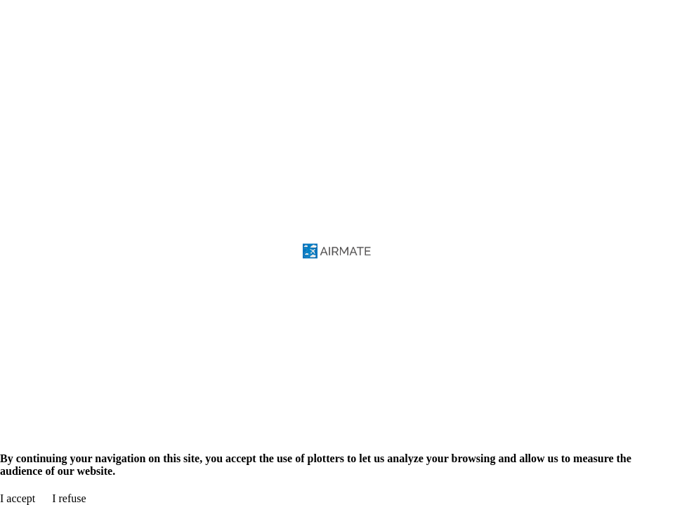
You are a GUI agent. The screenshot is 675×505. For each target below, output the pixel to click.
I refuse (69, 498)
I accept (17, 498)
